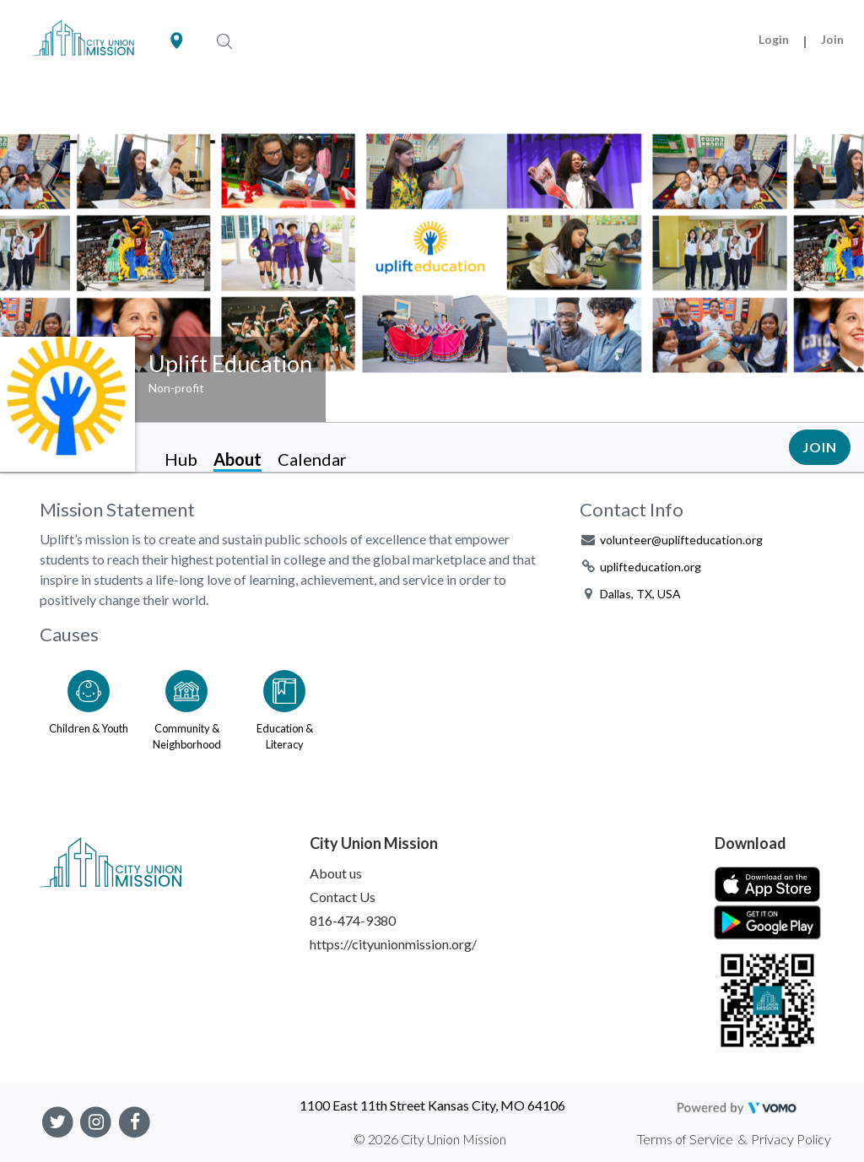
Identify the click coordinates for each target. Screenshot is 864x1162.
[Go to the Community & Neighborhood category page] (186, 707)
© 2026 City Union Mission (430, 1139)
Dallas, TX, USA (640, 593)
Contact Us (342, 897)
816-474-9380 (353, 920)
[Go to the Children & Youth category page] (88, 707)
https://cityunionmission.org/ (393, 944)
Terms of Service (685, 1139)
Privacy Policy (791, 1139)
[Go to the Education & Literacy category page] (284, 707)
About (237, 459)
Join (832, 39)
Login (774, 39)
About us (336, 873)
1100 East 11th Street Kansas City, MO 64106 (432, 1105)
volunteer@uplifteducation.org (681, 539)
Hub (181, 459)
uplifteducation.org (650, 566)
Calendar (312, 459)
